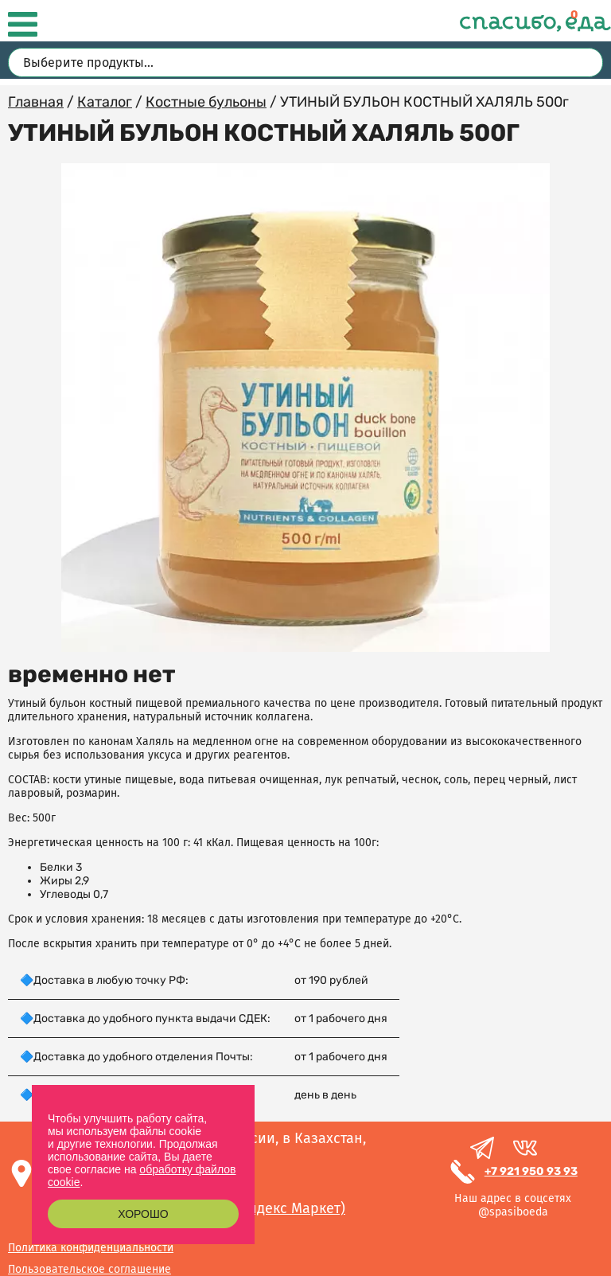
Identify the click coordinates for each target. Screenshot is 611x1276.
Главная (36, 102)
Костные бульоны (206, 102)
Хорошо (143, 1214)
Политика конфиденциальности (90, 1248)
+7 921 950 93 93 (531, 1171)
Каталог (104, 102)
